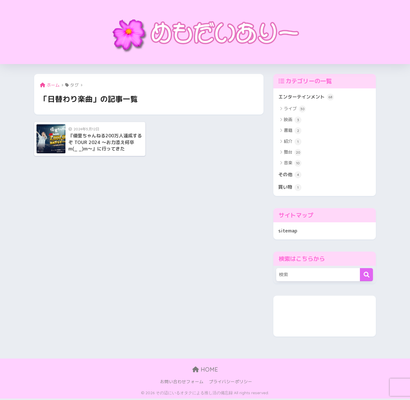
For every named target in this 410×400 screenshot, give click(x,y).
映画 (292, 120)
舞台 (292, 152)
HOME (205, 370)
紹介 (292, 142)
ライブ (295, 109)
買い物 (290, 188)
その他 (290, 175)
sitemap (288, 231)
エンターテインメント (307, 97)
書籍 (292, 131)
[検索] (366, 276)
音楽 (292, 163)
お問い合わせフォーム (182, 383)
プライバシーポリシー (230, 383)
